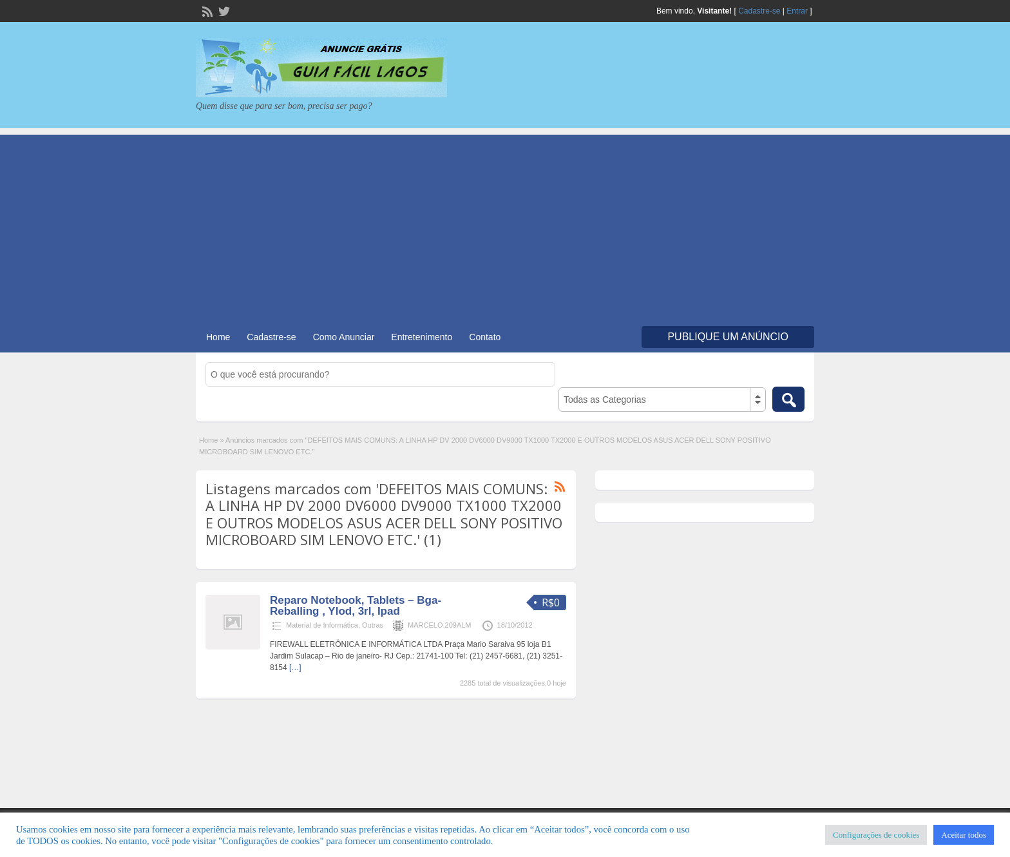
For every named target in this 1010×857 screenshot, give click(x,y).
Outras (372, 625)
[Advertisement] (505, 225)
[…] (295, 667)
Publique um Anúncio (727, 336)
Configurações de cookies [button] (876, 835)
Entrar (797, 10)
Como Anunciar (344, 337)
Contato (484, 337)
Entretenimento (421, 337)
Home (218, 337)
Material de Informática (322, 625)
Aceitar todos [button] (963, 835)
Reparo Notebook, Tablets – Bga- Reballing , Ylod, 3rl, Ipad (355, 605)
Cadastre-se (759, 10)
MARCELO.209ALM (439, 625)
